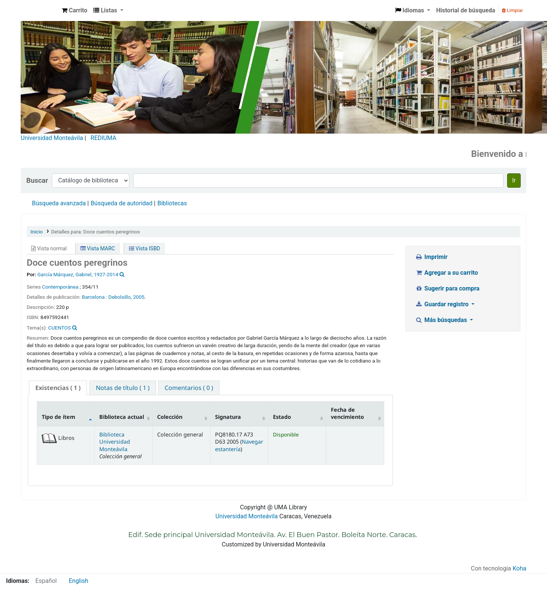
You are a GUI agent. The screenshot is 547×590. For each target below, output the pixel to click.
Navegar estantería (239, 445)
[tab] (58, 388)
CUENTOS (59, 328)
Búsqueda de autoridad (121, 203)
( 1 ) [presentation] (57, 388)
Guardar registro (442, 304)
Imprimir (431, 256)
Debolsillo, (120, 297)
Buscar (37, 180)
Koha (519, 568)
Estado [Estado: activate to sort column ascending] (282, 416)
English (78, 580)
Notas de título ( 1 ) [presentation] (123, 388)
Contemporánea (60, 287)
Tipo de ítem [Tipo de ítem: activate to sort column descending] (58, 416)
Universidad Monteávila (52, 137)
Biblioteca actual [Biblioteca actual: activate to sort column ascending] (121, 416)
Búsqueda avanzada (59, 203)
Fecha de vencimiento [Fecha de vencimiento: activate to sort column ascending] (347, 413)
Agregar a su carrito (446, 272)
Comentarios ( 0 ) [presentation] (189, 388)
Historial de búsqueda (465, 10)
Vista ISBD (144, 248)
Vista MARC (97, 248)
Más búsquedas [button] (441, 320)
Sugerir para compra (447, 288)
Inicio (36, 232)
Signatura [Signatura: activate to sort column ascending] (228, 416)
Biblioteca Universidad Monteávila (40, 10)
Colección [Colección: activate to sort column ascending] (169, 416)
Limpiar (512, 10)
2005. (139, 297)
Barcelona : (94, 297)
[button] (74, 10)
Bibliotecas (172, 203)
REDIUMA (104, 137)
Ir (514, 180)
